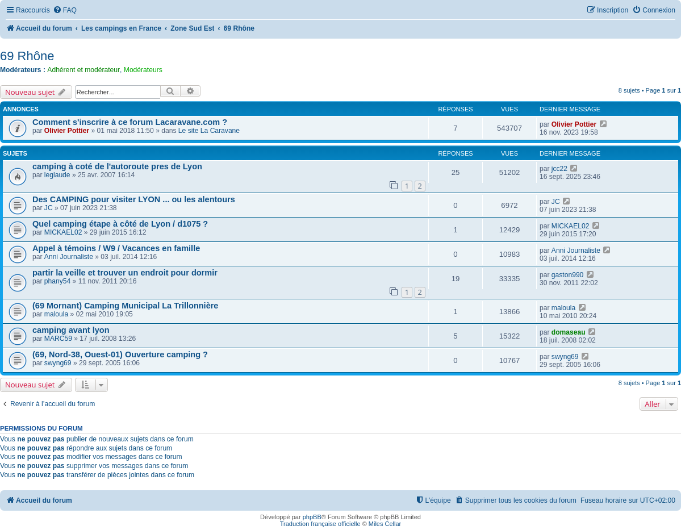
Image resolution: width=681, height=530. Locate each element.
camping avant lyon (71, 330)
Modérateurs (143, 70)
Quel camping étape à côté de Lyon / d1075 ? (120, 223)
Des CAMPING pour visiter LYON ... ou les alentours (133, 199)
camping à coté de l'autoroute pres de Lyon (117, 166)
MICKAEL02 (63, 232)
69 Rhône (27, 56)
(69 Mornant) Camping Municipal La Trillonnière (125, 305)
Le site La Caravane (209, 131)
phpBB (312, 517)
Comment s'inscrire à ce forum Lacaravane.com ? (129, 122)
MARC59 (58, 339)
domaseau (569, 332)
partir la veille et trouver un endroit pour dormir (125, 272)
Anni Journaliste (68, 257)
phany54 (57, 281)
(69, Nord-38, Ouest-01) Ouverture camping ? (120, 354)
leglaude (57, 175)
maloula (56, 314)
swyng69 (58, 363)
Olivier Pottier (66, 131)
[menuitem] (65, 10)
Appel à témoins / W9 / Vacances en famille (116, 248)
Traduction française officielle (320, 523)
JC (48, 208)
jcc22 (559, 169)
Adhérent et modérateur (83, 70)
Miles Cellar (385, 523)
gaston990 (568, 275)
